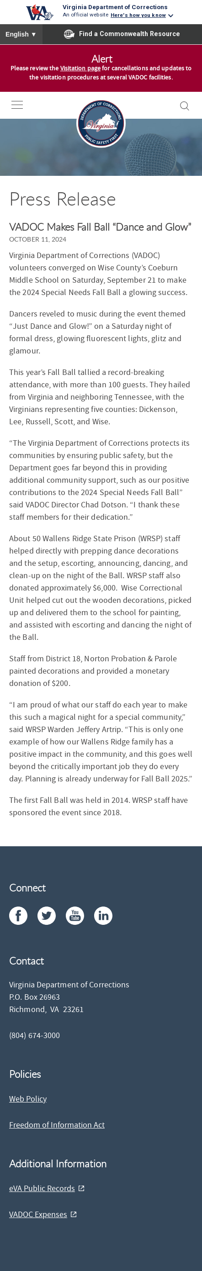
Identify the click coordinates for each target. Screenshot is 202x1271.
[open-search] (184, 106)
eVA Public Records (42, 1188)
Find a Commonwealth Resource (122, 34)
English (21, 34)
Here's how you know (138, 15)
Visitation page (80, 68)
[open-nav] (24, 105)
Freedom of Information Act (57, 1125)
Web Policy (28, 1099)
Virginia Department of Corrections (115, 7)
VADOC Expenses (38, 1214)
